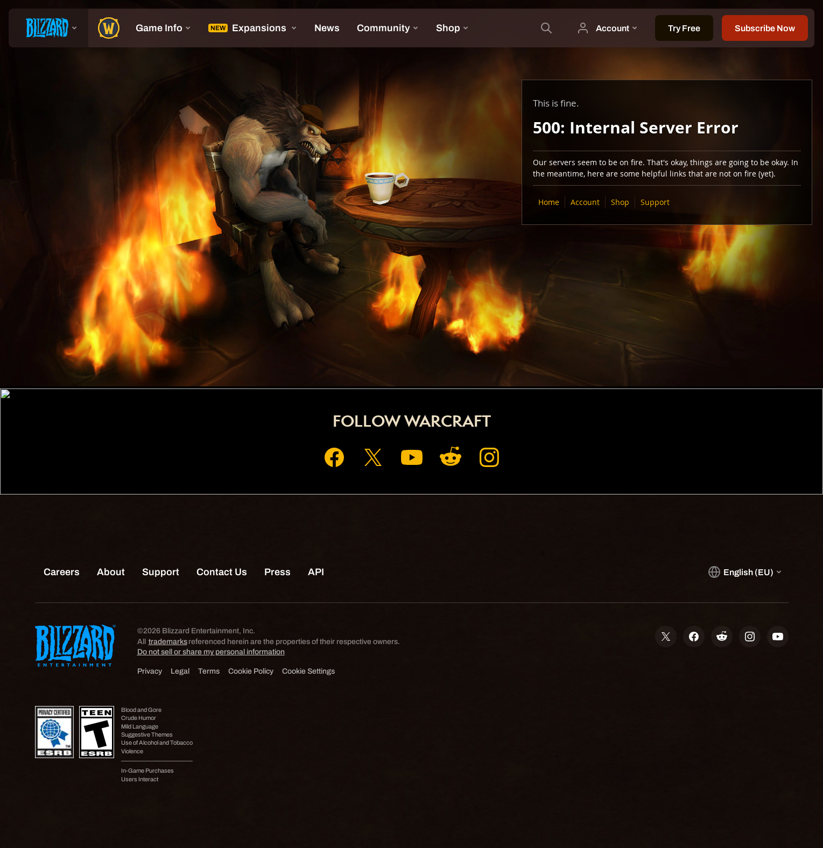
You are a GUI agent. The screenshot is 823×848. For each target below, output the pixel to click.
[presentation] (48, 28)
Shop (620, 202)
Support (655, 202)
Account (585, 202)
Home (548, 202)
